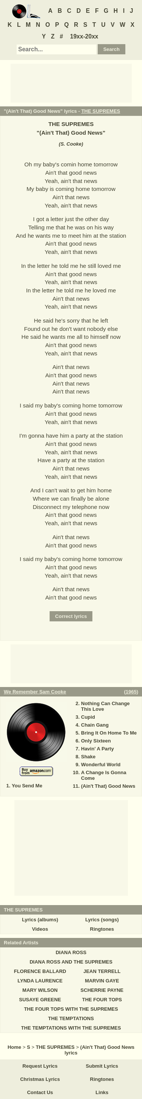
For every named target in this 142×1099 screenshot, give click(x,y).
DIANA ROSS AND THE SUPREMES (71, 962)
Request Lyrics (40, 1066)
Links (101, 1092)
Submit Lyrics (102, 1066)
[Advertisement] (71, 82)
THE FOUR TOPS (102, 999)
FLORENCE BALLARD (40, 971)
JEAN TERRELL (101, 971)
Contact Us (40, 1092)
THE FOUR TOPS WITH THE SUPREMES (71, 1009)
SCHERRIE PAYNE (102, 990)
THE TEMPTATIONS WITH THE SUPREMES (71, 1028)
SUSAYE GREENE (40, 999)
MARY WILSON (40, 990)
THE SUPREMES (100, 111)
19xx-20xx (84, 36)
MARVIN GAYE (102, 981)
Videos (40, 929)
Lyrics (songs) (102, 919)
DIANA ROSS (71, 952)
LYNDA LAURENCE (39, 981)
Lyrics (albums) (40, 919)
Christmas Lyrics (40, 1079)
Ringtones (102, 929)
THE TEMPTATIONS (71, 1018)
